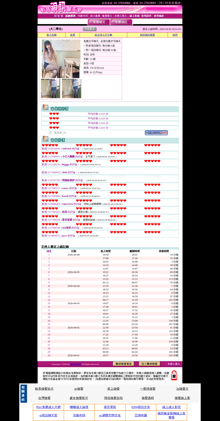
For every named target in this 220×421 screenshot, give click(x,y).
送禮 (72, 34)
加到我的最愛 (147, 34)
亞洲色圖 (141, 415)
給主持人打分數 (103, 34)
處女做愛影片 (79, 398)
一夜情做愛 (148, 388)
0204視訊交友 (141, 407)
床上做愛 (113, 388)
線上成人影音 (171, 407)
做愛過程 (148, 398)
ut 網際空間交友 (110, 415)
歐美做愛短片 (44, 388)
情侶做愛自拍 (113, 398)
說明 (175, 34)
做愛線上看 (182, 398)
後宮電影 (110, 407)
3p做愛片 (182, 388)
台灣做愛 (44, 398)
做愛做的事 (75, 364)
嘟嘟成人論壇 (79, 407)
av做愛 (78, 388)
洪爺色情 (79, 415)
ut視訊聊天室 (48, 415)
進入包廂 (52, 34)
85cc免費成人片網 (48, 407)
